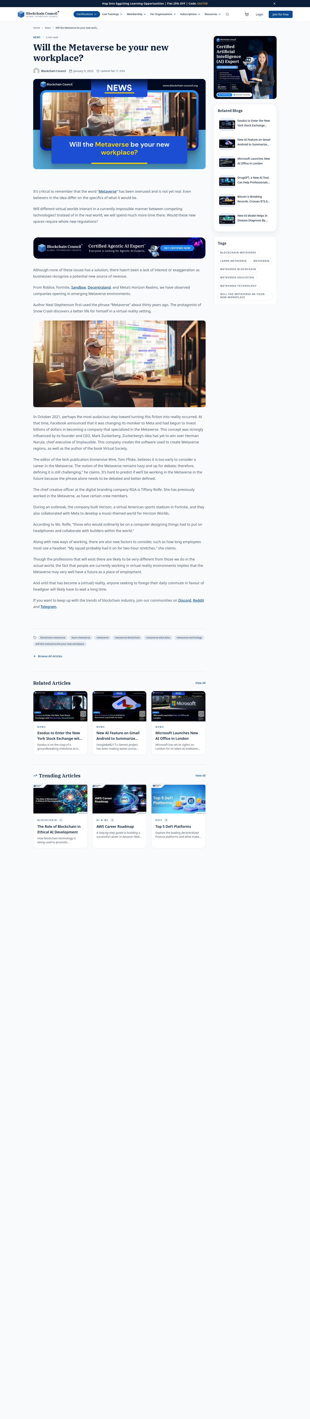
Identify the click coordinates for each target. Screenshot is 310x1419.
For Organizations (163, 14)
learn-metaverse (81, 637)
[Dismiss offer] (274, 3)
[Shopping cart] (246, 14)
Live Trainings (112, 14)
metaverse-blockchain (127, 637)
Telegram (48, 606)
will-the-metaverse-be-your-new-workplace (60, 644)
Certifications (87, 14)
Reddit (198, 600)
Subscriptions (190, 14)
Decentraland (99, 287)
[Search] (227, 14)
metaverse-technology (189, 637)
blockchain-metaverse (52, 637)
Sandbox (78, 287)
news (48, 27)
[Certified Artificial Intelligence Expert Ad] (245, 67)
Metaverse (108, 191)
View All (200, 683)
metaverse (102, 637)
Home (36, 27)
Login (259, 14)
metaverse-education (158, 637)
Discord (184, 600)
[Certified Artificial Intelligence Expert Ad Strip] (119, 248)
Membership (136, 14)
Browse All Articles (47, 656)
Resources (213, 14)
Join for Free (281, 14)
